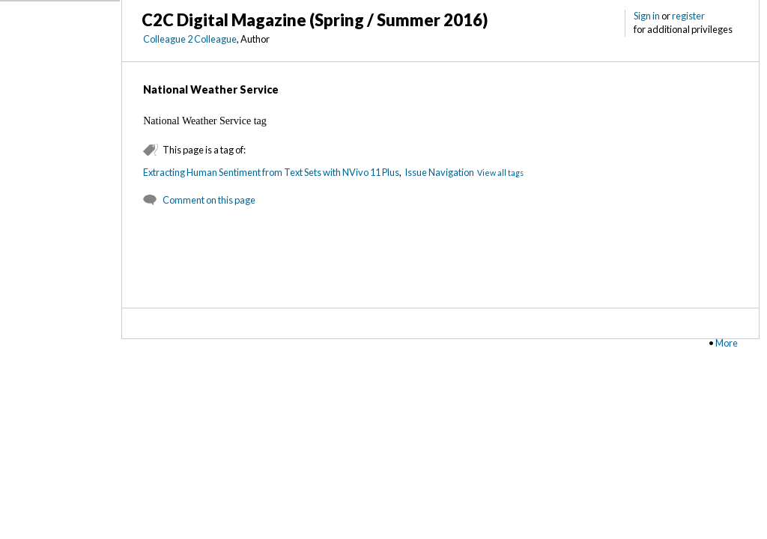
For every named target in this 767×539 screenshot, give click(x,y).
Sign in (647, 16)
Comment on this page (209, 200)
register (688, 16)
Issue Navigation (439, 172)
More (726, 343)
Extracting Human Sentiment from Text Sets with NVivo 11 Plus (271, 172)
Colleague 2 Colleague (190, 39)
